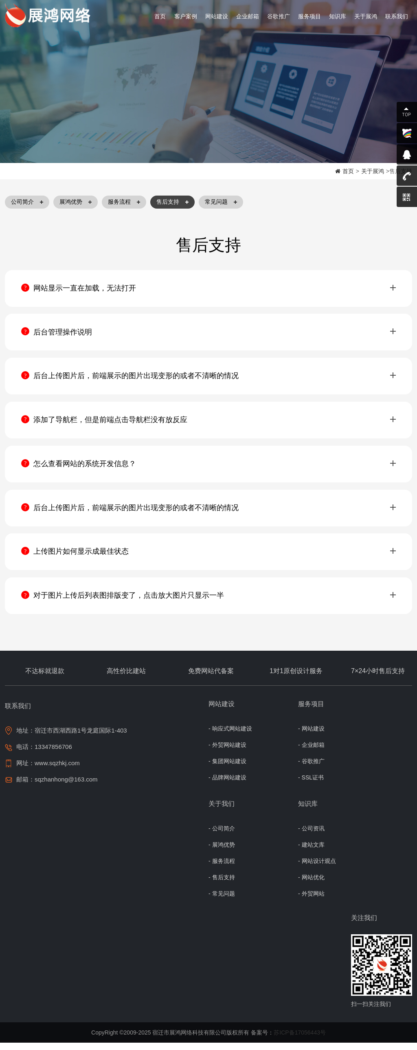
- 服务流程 (221, 868)
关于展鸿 (365, 16)
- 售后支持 (221, 884)
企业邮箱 (247, 16)
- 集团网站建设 (227, 768)
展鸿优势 (75, 202)
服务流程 (124, 202)
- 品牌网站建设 (227, 784)
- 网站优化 (311, 884)
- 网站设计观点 (317, 868)
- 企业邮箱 (311, 752)
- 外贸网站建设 (227, 752)
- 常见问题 (221, 901)
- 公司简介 (221, 835)
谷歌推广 (278, 16)
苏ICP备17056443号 (300, 1040)
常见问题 (221, 202)
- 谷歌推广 (311, 768)
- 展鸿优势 (221, 852)
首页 (160, 16)
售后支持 (172, 202)
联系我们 (396, 16)
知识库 (337, 16)
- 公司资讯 (311, 835)
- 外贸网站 (311, 901)
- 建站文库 (311, 852)
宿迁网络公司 (50, 15)
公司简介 (27, 202)
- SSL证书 (311, 784)
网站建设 (216, 16)
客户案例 (185, 16)
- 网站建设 (311, 736)
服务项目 (309, 16)
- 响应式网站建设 (230, 736)
